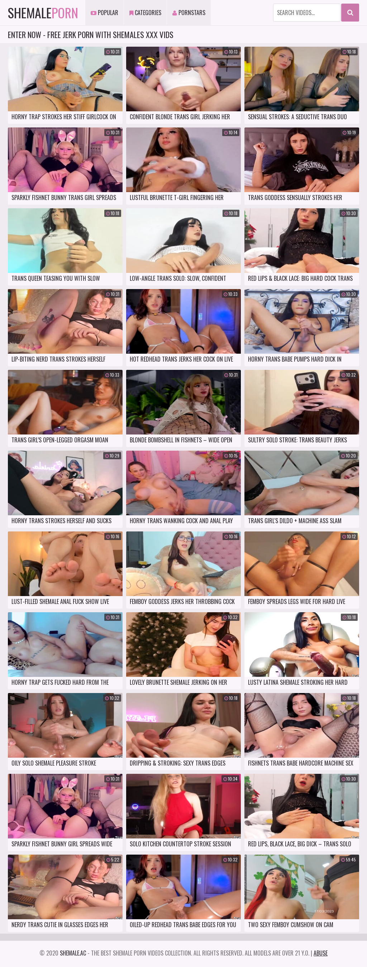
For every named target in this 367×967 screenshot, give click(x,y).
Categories (145, 12)
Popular (104, 12)
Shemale (43, 12)
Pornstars (188, 12)
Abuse (321, 953)
